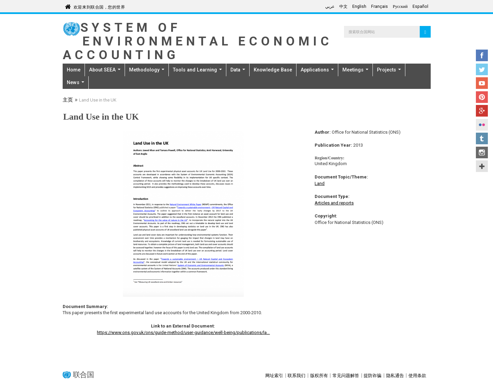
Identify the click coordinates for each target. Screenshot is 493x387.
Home (73, 69)
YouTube (482, 83)
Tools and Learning (197, 69)
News (75, 82)
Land (320, 183)
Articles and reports (334, 202)
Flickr (482, 125)
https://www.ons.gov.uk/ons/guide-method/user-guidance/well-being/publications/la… (183, 332)
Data (237, 69)
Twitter (482, 69)
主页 (68, 100)
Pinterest (482, 97)
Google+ (482, 111)
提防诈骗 (372, 375)
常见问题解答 (345, 375)
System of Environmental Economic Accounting (197, 41)
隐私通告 (395, 375)
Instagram (482, 152)
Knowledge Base (273, 69)
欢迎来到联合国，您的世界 (99, 6)
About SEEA (105, 69)
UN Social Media (482, 166)
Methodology (146, 69)
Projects (389, 69)
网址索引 (274, 375)
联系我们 (296, 375)
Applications (317, 69)
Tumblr (482, 138)
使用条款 (417, 375)
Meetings (355, 69)
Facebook (482, 55)
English (359, 6)
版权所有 (319, 375)
